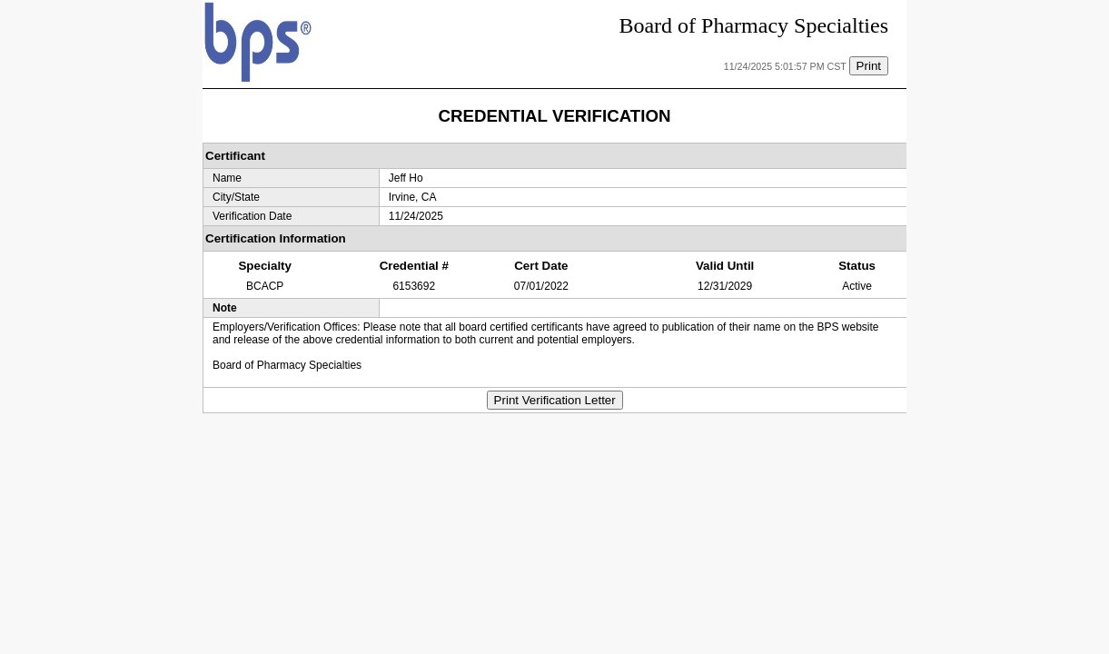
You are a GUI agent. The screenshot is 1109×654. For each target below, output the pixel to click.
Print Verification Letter (555, 400)
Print (869, 66)
